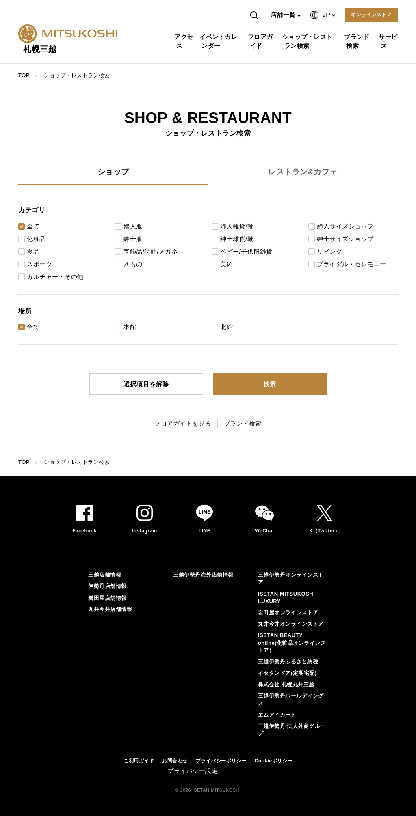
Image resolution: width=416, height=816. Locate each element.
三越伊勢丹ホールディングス (291, 699)
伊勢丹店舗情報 (107, 586)
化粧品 (36, 239)
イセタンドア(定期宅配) (287, 673)
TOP (24, 75)
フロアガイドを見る (182, 423)
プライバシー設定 (192, 770)
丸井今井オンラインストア (291, 624)
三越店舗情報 (104, 575)
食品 (33, 251)
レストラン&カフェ (302, 172)
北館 (226, 327)
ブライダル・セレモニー (351, 264)
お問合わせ (175, 761)
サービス (389, 41)
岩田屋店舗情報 (107, 598)
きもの (133, 264)
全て (33, 226)
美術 (226, 264)
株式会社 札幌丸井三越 (286, 684)
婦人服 (133, 226)
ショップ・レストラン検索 (308, 41)
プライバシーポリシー (221, 761)
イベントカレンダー (219, 41)
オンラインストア (371, 14)
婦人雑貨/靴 (237, 226)
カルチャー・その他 (55, 276)
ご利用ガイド (139, 761)
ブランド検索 (357, 41)
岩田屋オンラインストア (288, 612)
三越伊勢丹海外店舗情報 (203, 575)
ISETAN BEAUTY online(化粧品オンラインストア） (292, 642)
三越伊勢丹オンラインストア (291, 578)
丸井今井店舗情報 (110, 609)
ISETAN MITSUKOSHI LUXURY (286, 597)
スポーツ (39, 264)
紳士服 (133, 239)
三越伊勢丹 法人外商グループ (291, 729)
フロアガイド (261, 41)
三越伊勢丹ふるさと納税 (288, 662)
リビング (329, 251)
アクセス (184, 41)
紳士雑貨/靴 (237, 239)
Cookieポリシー (273, 761)
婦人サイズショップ (345, 226)
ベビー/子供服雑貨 (246, 251)
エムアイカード (277, 715)
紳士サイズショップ (345, 239)
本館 (130, 327)
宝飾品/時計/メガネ (151, 251)
